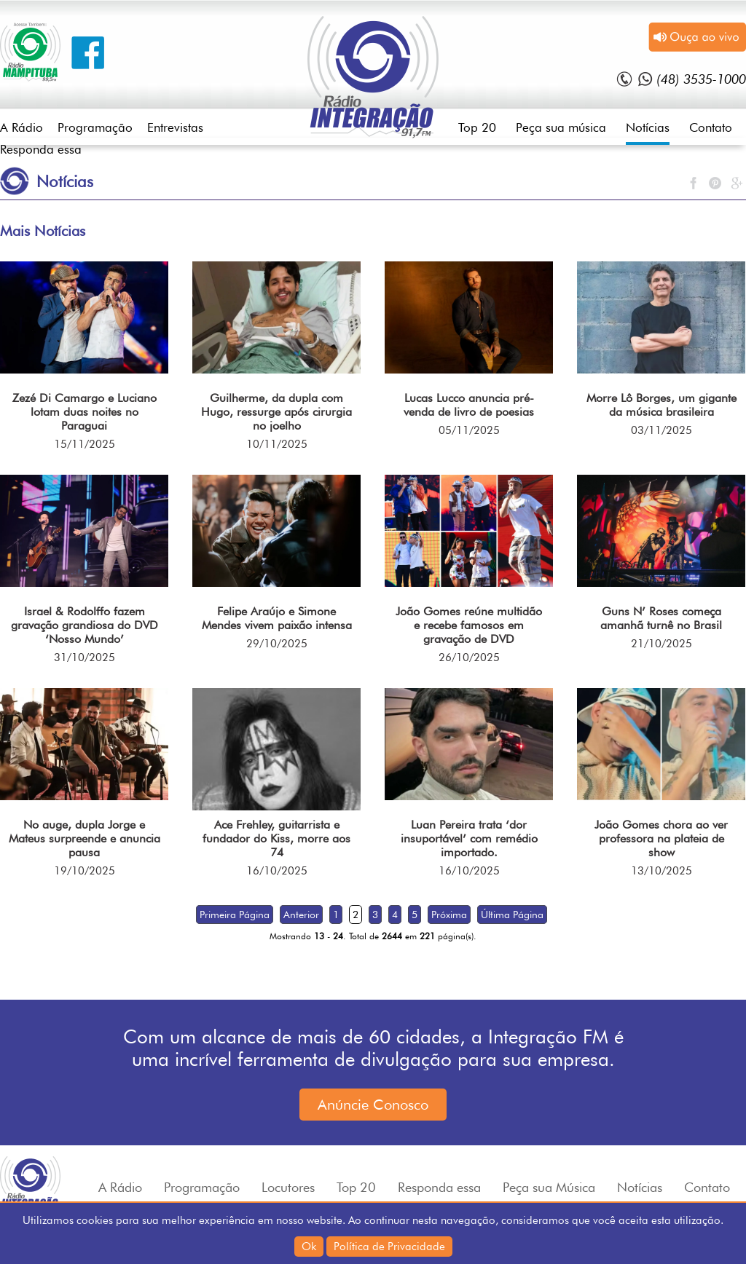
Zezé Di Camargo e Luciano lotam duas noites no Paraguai (84, 411)
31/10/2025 (84, 657)
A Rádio (21, 127)
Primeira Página (235, 914)
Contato (710, 127)
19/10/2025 (84, 870)
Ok (309, 1246)
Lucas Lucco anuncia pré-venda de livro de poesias (469, 405)
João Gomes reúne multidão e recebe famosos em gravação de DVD (469, 625)
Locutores (288, 1187)
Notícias (648, 127)
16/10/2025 (276, 870)
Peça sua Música (549, 1187)
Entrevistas (175, 127)
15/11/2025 (84, 444)
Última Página (512, 914)
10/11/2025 (276, 444)
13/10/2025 (661, 870)
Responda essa (41, 149)
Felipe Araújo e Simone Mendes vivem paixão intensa (277, 618)
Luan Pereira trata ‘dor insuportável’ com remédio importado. (469, 838)
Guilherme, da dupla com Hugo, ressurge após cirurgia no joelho (276, 411)
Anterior (301, 914)
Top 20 (477, 127)
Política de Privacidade (389, 1246)
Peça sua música (561, 127)
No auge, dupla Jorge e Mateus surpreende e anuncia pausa (84, 838)
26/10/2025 (469, 657)
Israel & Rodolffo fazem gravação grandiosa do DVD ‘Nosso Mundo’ (84, 625)
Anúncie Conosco (373, 1104)
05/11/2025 (469, 430)
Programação (95, 127)
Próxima (449, 914)
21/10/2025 (661, 643)
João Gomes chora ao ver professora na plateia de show (661, 838)
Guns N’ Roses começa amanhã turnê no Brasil (661, 618)
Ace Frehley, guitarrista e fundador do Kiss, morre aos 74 (276, 838)
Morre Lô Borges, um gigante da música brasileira (661, 405)
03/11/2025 (661, 430)
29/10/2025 (276, 643)
